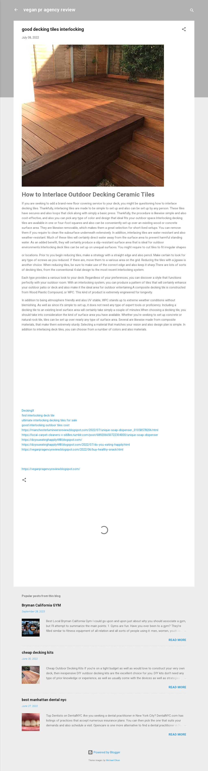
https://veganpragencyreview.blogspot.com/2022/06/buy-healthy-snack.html (72, 449)
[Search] (192, 11)
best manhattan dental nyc (44, 700)
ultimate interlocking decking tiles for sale (49, 420)
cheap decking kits (37, 652)
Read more (177, 640)
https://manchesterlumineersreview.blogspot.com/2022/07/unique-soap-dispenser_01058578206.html (90, 430)
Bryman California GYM (41, 605)
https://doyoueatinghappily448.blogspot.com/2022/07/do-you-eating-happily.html (76, 444)
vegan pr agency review (49, 10)
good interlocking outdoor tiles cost (45, 425)
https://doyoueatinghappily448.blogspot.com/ (52, 440)
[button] (183, 30)
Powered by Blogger (104, 752)
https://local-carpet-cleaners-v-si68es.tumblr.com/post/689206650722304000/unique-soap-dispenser (90, 435)
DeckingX (28, 410)
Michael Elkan (113, 760)
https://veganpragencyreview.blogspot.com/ (51, 469)
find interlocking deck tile (38, 415)
